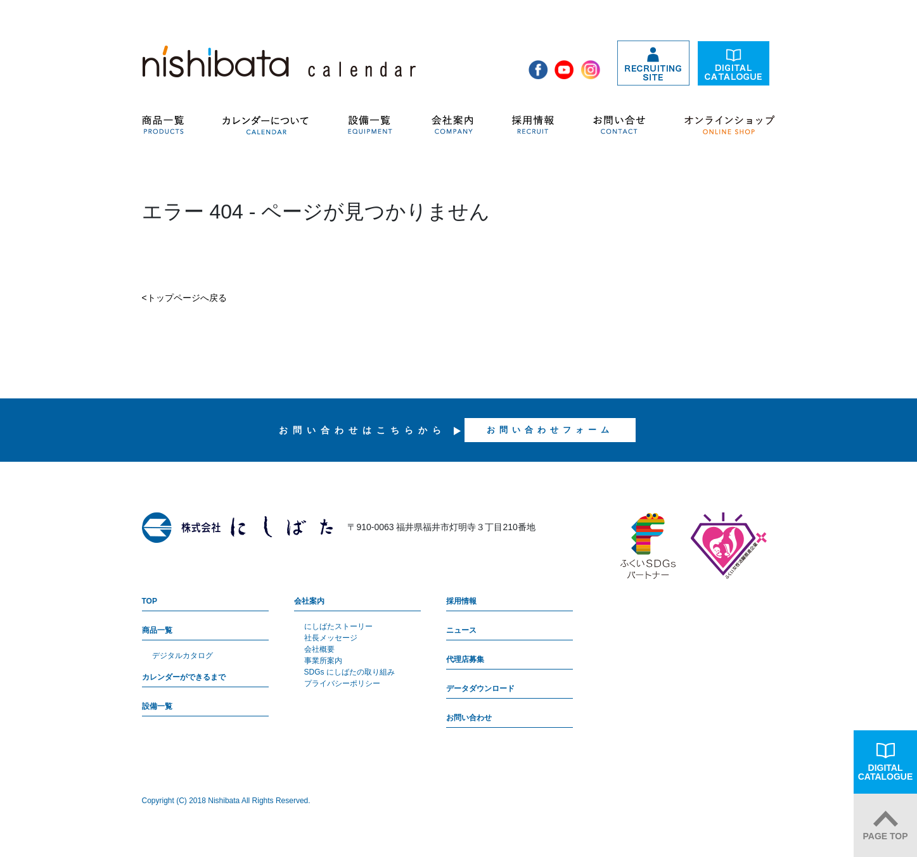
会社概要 (319, 649)
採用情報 (461, 601)
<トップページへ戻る (184, 298)
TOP (149, 601)
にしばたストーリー (338, 626)
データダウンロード (480, 688)
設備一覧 (157, 706)
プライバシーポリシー (342, 683)
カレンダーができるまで (184, 677)
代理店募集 (465, 659)
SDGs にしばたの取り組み (349, 672)
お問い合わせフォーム (550, 430)
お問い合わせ (469, 717)
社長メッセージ (330, 637)
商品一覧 (157, 630)
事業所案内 (323, 660)
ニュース (461, 630)
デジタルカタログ (182, 655)
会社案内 (309, 601)
